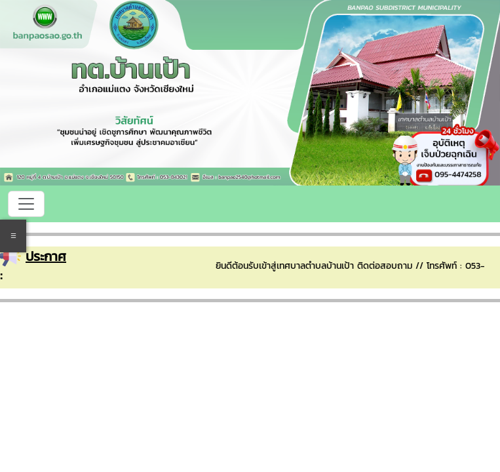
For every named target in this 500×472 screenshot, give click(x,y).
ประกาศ (46, 256)
